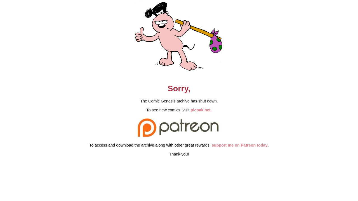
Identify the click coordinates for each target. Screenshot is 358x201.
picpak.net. (201, 110)
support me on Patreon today (240, 145)
